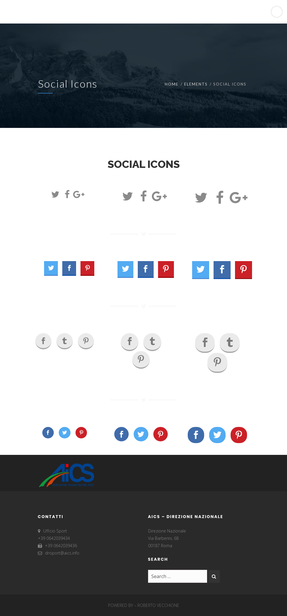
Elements (196, 84)
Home (172, 84)
